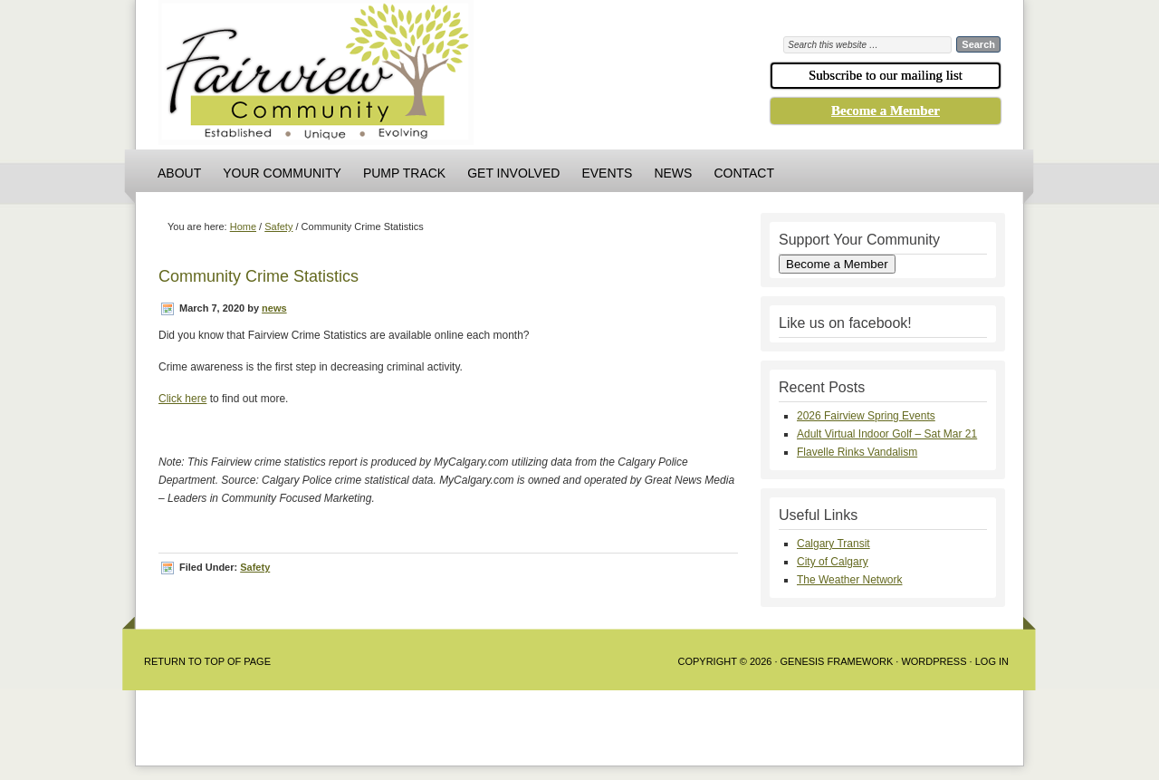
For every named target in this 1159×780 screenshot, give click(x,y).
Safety (255, 567)
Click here (182, 398)
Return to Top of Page (207, 661)
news (274, 308)
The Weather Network (850, 579)
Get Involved (513, 173)
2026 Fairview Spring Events (866, 415)
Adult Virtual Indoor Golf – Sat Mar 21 (887, 434)
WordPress (933, 661)
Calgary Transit (833, 543)
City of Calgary (832, 561)
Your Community (282, 173)
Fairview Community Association (416, 77)
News (673, 173)
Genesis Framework (837, 661)
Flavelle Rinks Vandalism (857, 452)
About (179, 173)
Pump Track (404, 173)
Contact (744, 173)
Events (606, 173)
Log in (992, 661)
